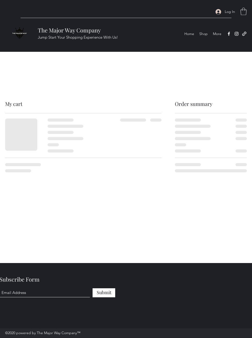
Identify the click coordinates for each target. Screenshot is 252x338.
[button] (243, 11)
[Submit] (104, 292)
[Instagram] (236, 33)
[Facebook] (228, 33)
